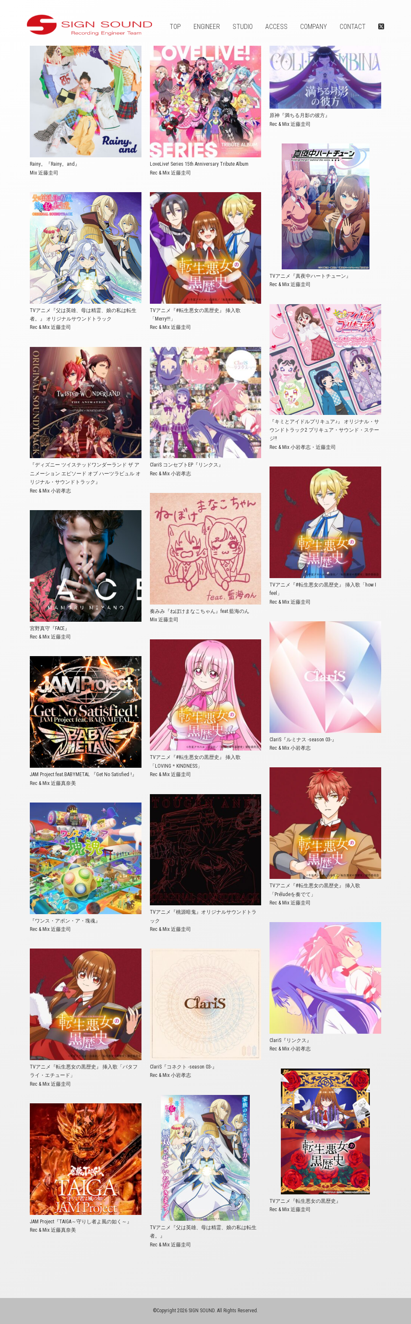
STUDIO (243, 27)
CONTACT (353, 27)
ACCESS (276, 27)
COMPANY (313, 27)
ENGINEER (207, 27)
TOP (175, 27)
